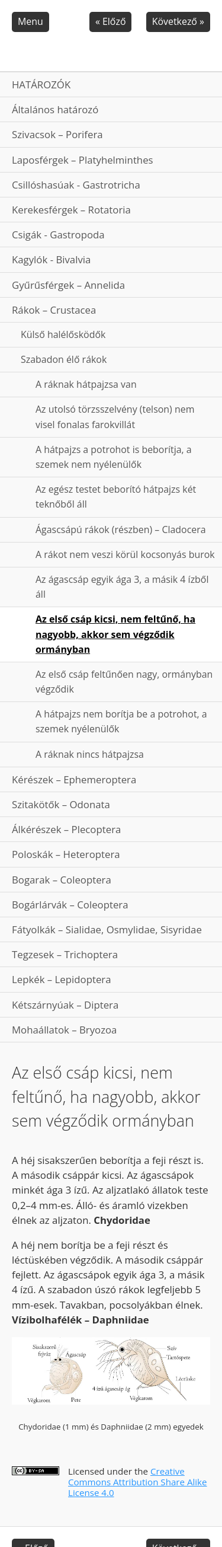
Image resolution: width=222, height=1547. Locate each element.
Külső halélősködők (63, 334)
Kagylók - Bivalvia (51, 259)
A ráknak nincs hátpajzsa (90, 754)
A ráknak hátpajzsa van (86, 384)
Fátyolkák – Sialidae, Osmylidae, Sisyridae (107, 929)
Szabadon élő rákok (64, 359)
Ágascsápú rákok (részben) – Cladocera (121, 529)
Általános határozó (55, 109)
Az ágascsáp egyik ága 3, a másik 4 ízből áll (122, 587)
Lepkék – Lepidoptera (61, 979)
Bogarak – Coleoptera (61, 879)
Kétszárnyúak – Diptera (65, 1005)
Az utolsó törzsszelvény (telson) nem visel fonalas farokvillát (115, 416)
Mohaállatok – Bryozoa (64, 1029)
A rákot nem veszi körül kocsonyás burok (125, 554)
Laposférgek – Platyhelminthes (82, 160)
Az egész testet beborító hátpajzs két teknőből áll (116, 497)
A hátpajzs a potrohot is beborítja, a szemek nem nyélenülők (114, 457)
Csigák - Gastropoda (58, 234)
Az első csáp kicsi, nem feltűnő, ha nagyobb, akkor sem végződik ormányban (115, 634)
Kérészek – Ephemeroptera (74, 779)
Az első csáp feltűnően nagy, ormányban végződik (124, 682)
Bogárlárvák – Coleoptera (70, 904)
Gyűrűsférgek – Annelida (68, 285)
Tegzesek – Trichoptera (65, 954)
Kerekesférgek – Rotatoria (71, 209)
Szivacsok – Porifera (57, 134)
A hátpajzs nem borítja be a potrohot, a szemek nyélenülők (121, 721)
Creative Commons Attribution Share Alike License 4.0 (137, 1481)
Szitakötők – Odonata (61, 804)
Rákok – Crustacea (54, 310)
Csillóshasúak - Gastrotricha (76, 185)
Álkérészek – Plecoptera (66, 829)
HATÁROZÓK (41, 84)
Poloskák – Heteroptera (66, 854)
